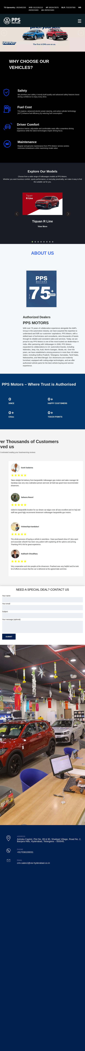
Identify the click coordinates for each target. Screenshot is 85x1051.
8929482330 (21, 7)
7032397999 (70, 7)
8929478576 (54, 7)
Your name (42, 598)
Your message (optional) (42, 626)
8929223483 (34, 10)
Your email (42, 606)
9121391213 (38, 7)
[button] (4, 32)
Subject (42, 614)
